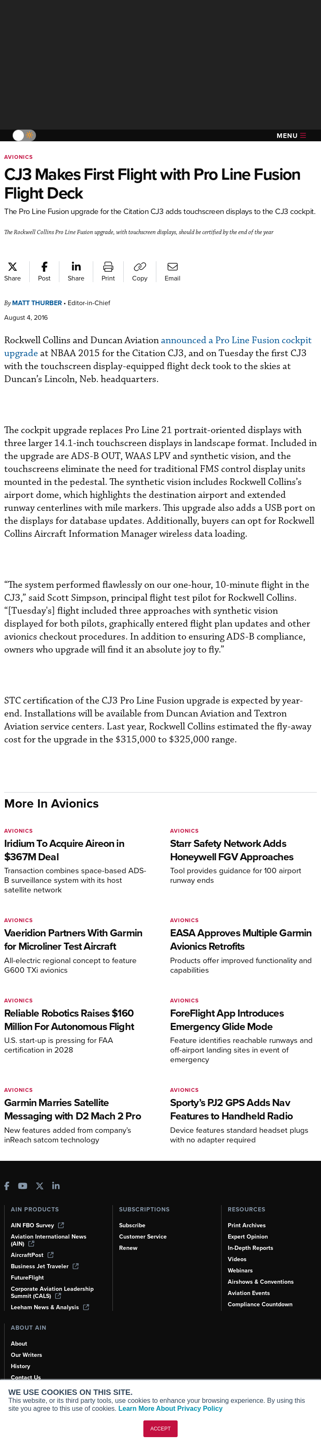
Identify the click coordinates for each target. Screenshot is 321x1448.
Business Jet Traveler (45, 1266)
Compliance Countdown (260, 1304)
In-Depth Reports (250, 1248)
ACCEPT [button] (160, 1429)
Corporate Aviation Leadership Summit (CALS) (52, 1292)
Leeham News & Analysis (50, 1307)
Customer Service (143, 1236)
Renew (128, 1248)
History (20, 1366)
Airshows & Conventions (261, 1281)
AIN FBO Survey (37, 1225)
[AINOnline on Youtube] (23, 1187)
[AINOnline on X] (40, 1187)
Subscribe (132, 1225)
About (19, 1343)
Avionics (18, 157)
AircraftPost (32, 1255)
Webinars (240, 1270)
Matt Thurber (37, 303)
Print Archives (247, 1225)
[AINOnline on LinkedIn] (56, 1187)
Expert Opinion (248, 1236)
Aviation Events (249, 1293)
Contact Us (26, 1377)
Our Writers (26, 1355)
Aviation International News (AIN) (49, 1240)
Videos (237, 1259)
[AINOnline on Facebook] (7, 1187)
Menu (291, 135)
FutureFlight (27, 1277)
